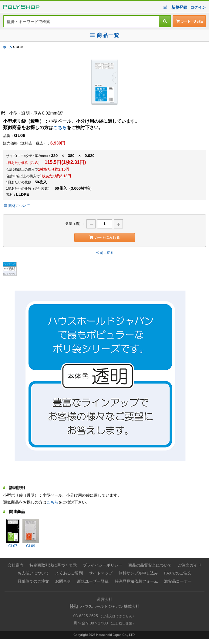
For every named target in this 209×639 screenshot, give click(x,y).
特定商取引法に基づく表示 (53, 565)
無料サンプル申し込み (138, 573)
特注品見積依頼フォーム (136, 581)
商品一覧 (104, 35)
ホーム (7, 47)
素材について (16, 206)
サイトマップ (101, 573)
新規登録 (179, 7)
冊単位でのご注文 (33, 581)
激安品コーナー (178, 581)
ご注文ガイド (189, 565)
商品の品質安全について (150, 565)
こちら (60, 127)
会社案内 (15, 565)
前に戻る (105, 253)
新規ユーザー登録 (93, 581)
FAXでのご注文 (177, 573)
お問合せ (63, 581)
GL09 (30, 533)
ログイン (198, 7)
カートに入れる (104, 237)
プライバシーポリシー (102, 565)
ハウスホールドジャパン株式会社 (110, 606)
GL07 (12, 533)
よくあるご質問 (69, 573)
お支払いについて (33, 573)
